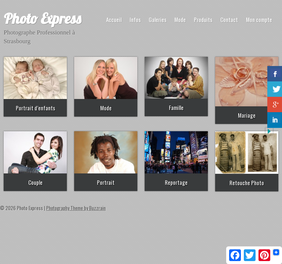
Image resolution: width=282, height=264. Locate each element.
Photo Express (42, 18)
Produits (203, 19)
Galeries (157, 19)
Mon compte (259, 19)
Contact (229, 19)
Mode (180, 19)
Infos (135, 19)
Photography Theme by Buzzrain (76, 208)
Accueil (114, 19)
